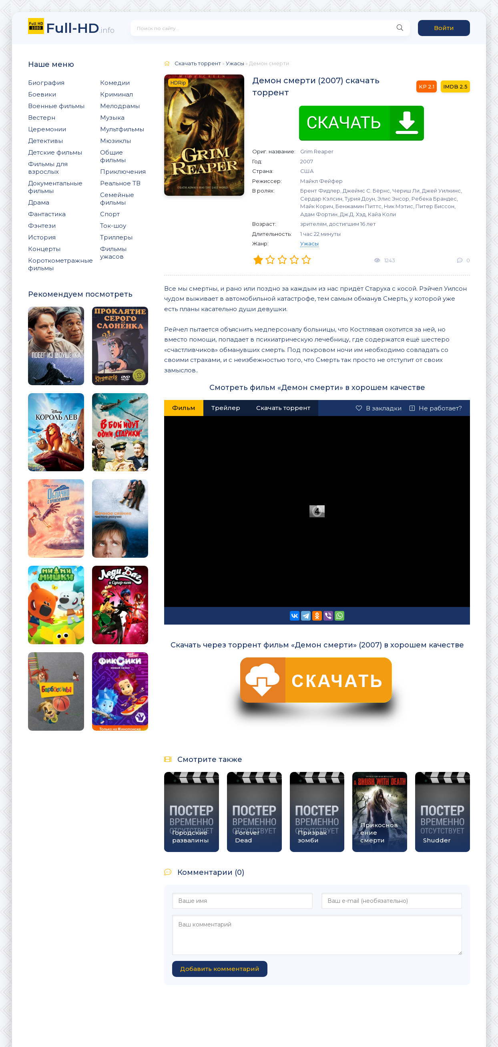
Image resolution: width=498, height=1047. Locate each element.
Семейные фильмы (117, 198)
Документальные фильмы (55, 187)
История (42, 237)
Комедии (115, 82)
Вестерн (41, 117)
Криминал (116, 94)
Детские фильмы (55, 152)
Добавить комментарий (219, 969)
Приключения (123, 171)
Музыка (112, 117)
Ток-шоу (113, 225)
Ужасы (309, 243)
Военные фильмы (56, 106)
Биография (46, 82)
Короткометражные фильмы (60, 264)
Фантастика (47, 214)
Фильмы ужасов (113, 252)
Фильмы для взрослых (48, 167)
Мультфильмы (122, 129)
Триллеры (116, 237)
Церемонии (47, 129)
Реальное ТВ (120, 183)
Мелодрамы (120, 106)
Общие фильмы (113, 156)
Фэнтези (42, 225)
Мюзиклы (115, 141)
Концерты (44, 249)
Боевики (42, 94)
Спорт (110, 214)
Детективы (45, 141)
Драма (38, 202)
